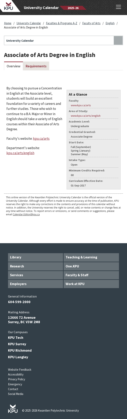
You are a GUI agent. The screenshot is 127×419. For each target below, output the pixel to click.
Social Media (15, 394)
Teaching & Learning (81, 257)
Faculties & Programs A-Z (61, 23)
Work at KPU (75, 284)
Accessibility (15, 374)
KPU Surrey (17, 344)
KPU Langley (18, 357)
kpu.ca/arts (41, 138)
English (110, 23)
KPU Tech (15, 337)
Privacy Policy (16, 379)
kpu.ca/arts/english (20, 153)
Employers (18, 284)
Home (7, 23)
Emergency (15, 384)
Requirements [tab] (36, 66)
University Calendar (28, 23)
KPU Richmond (20, 350)
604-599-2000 (19, 302)
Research (17, 266)
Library (15, 257)
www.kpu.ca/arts (81, 105)
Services (16, 275)
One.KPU (72, 266)
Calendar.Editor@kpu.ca (26, 214)
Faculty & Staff (77, 275)
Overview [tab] (13, 66)
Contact (13, 389)
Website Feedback (19, 369)
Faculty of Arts (91, 23)
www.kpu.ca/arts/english (86, 115)
